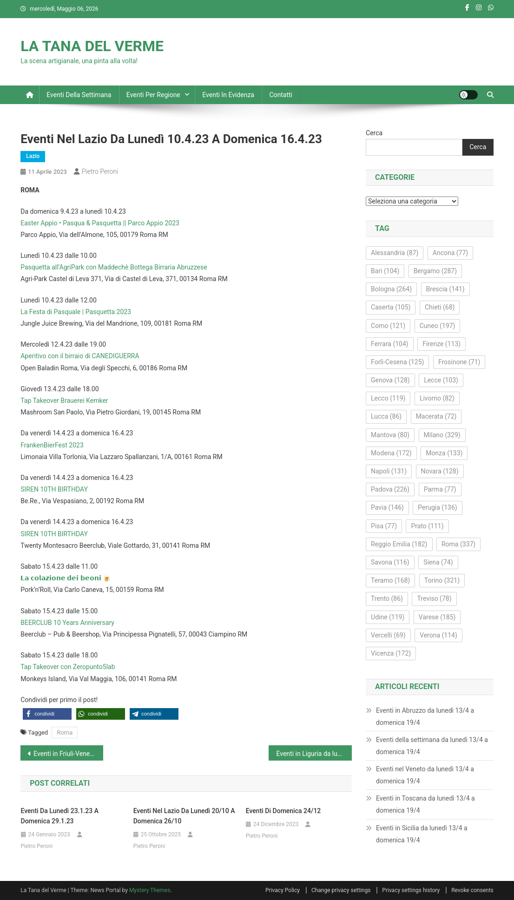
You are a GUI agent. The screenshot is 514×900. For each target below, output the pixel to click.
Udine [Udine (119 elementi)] (387, 617)
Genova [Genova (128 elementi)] (390, 380)
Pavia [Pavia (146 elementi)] (387, 507)
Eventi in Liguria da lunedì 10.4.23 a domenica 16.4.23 (313, 753)
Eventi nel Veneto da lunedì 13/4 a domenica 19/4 (425, 775)
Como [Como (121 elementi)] (388, 325)
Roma (64, 732)
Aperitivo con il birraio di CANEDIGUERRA (79, 356)
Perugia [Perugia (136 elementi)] (437, 507)
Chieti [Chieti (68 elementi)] (440, 307)
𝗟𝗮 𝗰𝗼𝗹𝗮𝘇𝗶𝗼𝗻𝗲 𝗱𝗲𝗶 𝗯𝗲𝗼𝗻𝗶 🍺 (65, 578)
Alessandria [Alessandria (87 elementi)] (394, 252)
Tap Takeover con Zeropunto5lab (67, 666)
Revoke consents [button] (472, 890)
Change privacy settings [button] (340, 890)
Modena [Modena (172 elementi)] (391, 453)
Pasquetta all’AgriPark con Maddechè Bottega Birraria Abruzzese (113, 267)
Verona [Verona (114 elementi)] (438, 635)
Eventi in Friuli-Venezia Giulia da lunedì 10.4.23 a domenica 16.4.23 (68, 753)
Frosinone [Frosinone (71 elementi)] (459, 362)
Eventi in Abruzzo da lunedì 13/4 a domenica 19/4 (425, 716)
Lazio (33, 156)
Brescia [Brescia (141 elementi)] (445, 289)
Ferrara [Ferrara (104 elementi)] (390, 344)
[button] (47, 714)
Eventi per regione (153, 95)
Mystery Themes (149, 890)
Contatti (280, 95)
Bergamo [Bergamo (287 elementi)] (435, 271)
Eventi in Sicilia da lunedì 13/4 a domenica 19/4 (422, 834)
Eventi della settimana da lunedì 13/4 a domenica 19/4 (432, 745)
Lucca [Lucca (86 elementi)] (386, 416)
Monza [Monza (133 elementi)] (444, 453)
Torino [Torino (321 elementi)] (442, 580)
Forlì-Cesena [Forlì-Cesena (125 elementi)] (397, 362)
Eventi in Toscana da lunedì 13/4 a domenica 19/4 (425, 804)
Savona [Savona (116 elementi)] (390, 562)
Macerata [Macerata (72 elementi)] (436, 416)
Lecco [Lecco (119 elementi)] (388, 398)
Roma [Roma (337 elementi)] (458, 544)
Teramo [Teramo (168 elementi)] (390, 580)
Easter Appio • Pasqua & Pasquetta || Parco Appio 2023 (99, 223)
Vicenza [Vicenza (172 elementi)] (391, 653)
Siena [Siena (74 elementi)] (438, 562)
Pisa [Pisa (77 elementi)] (384, 526)
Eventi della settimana (78, 95)
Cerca (374, 133)
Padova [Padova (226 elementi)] (390, 489)
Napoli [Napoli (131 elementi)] (389, 471)
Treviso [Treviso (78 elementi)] (434, 598)
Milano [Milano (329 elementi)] (442, 435)
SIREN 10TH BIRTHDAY (54, 489)
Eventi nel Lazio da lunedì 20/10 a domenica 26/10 (184, 816)
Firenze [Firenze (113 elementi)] (441, 344)
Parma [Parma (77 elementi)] (440, 489)
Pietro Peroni (100, 171)
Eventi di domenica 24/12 (283, 811)
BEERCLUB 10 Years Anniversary (67, 622)
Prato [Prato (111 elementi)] (427, 526)
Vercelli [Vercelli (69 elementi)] (388, 635)
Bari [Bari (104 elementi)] (385, 271)
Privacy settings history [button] (411, 890)
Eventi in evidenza (228, 95)
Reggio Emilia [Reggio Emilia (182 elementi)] (399, 544)
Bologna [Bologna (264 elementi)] (391, 289)
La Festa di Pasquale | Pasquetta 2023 (75, 311)
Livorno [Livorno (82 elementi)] (437, 398)
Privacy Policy (282, 890)
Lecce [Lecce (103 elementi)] (441, 380)
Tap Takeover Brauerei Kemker (64, 400)
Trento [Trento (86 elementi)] (387, 598)
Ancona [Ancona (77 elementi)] (450, 252)
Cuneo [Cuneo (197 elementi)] (437, 325)
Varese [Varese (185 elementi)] (437, 617)
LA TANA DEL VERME (92, 46)
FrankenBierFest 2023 (52, 445)
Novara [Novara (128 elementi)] (440, 471)
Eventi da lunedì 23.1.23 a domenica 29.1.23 (60, 816)
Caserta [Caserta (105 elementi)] (390, 307)
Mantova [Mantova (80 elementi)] (390, 435)
